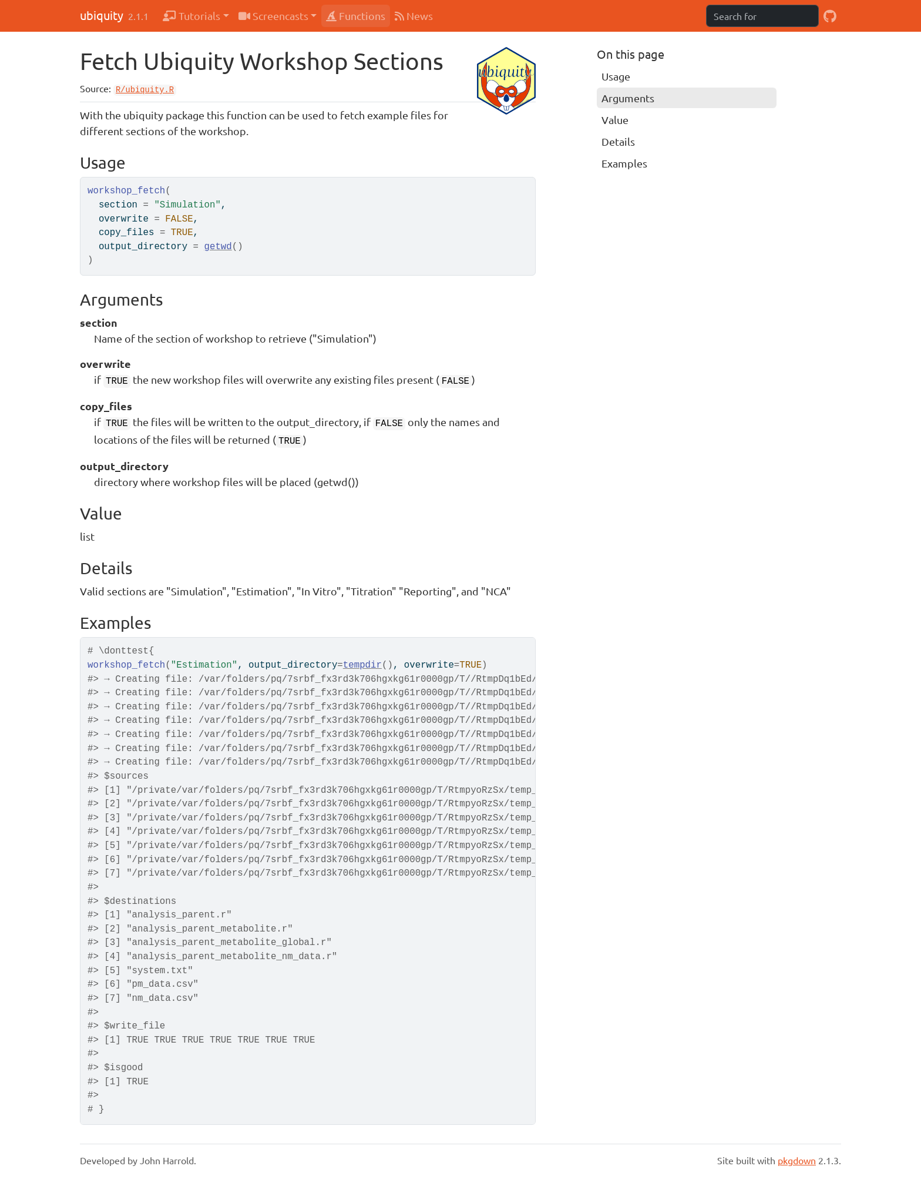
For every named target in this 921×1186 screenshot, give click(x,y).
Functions (355, 15)
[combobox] (762, 16)
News (414, 15)
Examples (624, 163)
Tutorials (191, 15)
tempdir (362, 665)
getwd (218, 247)
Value (614, 119)
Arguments (627, 98)
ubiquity (101, 15)
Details (618, 141)
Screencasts (273, 15)
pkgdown (797, 1160)
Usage (615, 76)
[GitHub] (830, 16)
